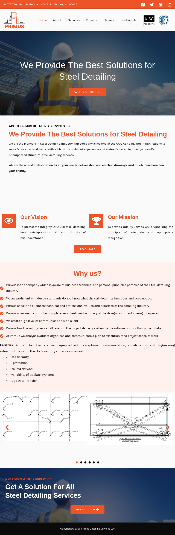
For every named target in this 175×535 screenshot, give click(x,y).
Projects (97, 20)
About (68, 20)
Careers (112, 20)
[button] (7, 427)
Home (55, 20)
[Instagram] (161, 5)
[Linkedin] (169, 5)
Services (82, 20)
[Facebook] (143, 5)
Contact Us (130, 20)
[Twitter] (152, 5)
